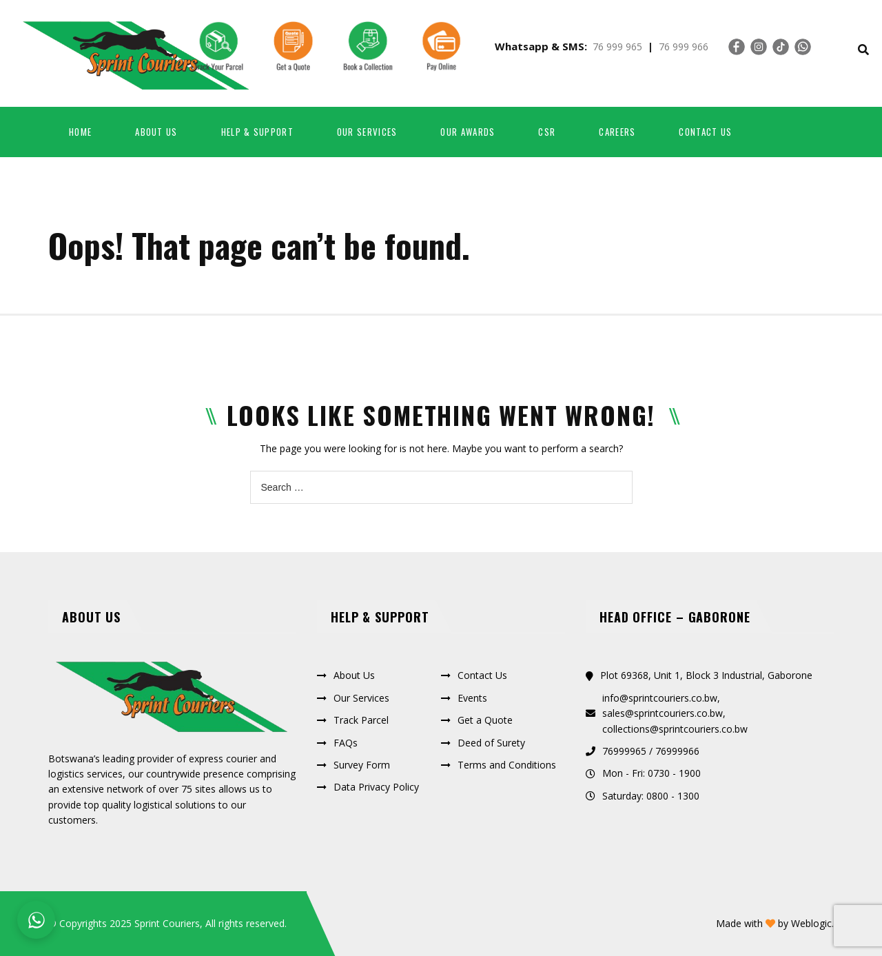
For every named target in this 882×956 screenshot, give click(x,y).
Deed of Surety (491, 742)
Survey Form (362, 764)
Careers (617, 132)
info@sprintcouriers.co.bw (659, 697)
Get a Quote (485, 719)
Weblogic (811, 923)
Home (80, 132)
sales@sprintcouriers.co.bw (662, 713)
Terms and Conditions (507, 764)
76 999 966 (683, 46)
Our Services (367, 132)
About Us (354, 675)
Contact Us (705, 132)
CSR (546, 132)
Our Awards (467, 132)
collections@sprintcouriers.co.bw (675, 728)
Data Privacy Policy (376, 786)
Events (472, 697)
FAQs (346, 742)
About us (156, 132)
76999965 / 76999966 (650, 750)
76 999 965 (617, 46)
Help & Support (257, 132)
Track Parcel (361, 719)
